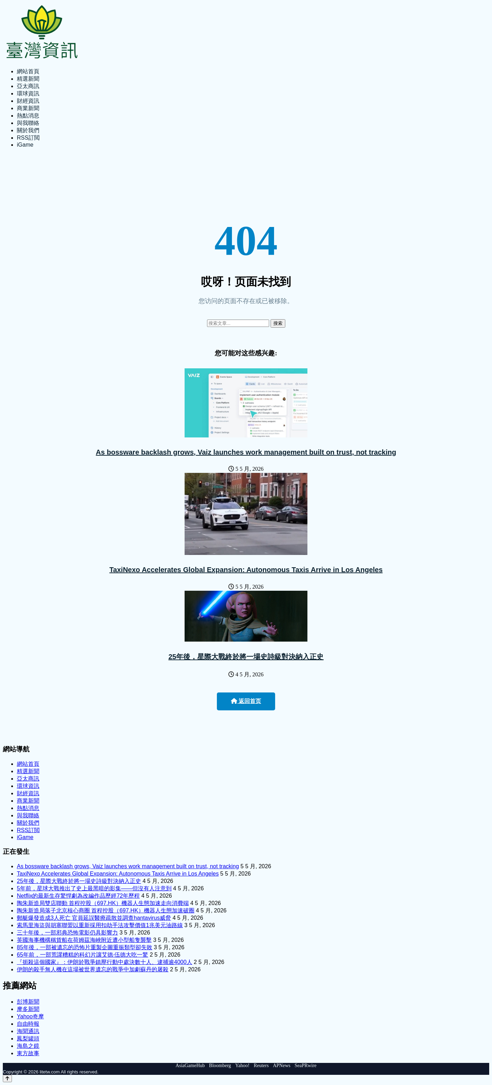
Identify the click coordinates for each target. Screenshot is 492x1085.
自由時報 (28, 1024)
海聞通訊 (28, 1031)
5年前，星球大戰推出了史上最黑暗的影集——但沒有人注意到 (94, 888)
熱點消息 (28, 116)
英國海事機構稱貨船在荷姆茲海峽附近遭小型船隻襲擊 (84, 940)
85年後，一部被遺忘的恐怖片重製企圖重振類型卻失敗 (84, 947)
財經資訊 (28, 101)
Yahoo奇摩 (30, 1016)
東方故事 (28, 1053)
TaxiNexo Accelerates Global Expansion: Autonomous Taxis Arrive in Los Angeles (246, 570)
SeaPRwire (305, 1065)
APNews (282, 1065)
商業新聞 (28, 108)
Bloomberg (220, 1065)
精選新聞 (28, 79)
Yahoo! (242, 1065)
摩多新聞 (28, 1009)
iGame (25, 145)
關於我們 (28, 130)
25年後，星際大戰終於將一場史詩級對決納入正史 (246, 657)
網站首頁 (28, 71)
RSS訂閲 (28, 138)
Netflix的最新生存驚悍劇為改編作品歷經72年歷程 (78, 896)
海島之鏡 (28, 1046)
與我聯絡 (28, 123)
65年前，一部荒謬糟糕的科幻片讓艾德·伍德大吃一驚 (82, 955)
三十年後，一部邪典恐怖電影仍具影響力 (67, 933)
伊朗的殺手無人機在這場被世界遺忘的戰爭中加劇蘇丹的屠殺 (92, 969)
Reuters (261, 1065)
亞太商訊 (28, 86)
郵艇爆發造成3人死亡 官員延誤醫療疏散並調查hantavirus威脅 (94, 918)
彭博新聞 (28, 1002)
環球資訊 (28, 93)
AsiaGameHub (190, 1065)
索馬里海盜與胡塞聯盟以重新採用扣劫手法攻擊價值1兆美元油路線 (100, 925)
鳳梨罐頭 (28, 1039)
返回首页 (246, 701)
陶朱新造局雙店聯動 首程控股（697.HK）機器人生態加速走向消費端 (103, 903)
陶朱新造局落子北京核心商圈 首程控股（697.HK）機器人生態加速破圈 (105, 910)
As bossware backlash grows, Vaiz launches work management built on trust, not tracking (246, 452)
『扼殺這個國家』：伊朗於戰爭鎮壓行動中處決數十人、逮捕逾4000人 (104, 962)
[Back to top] (7, 1078)
